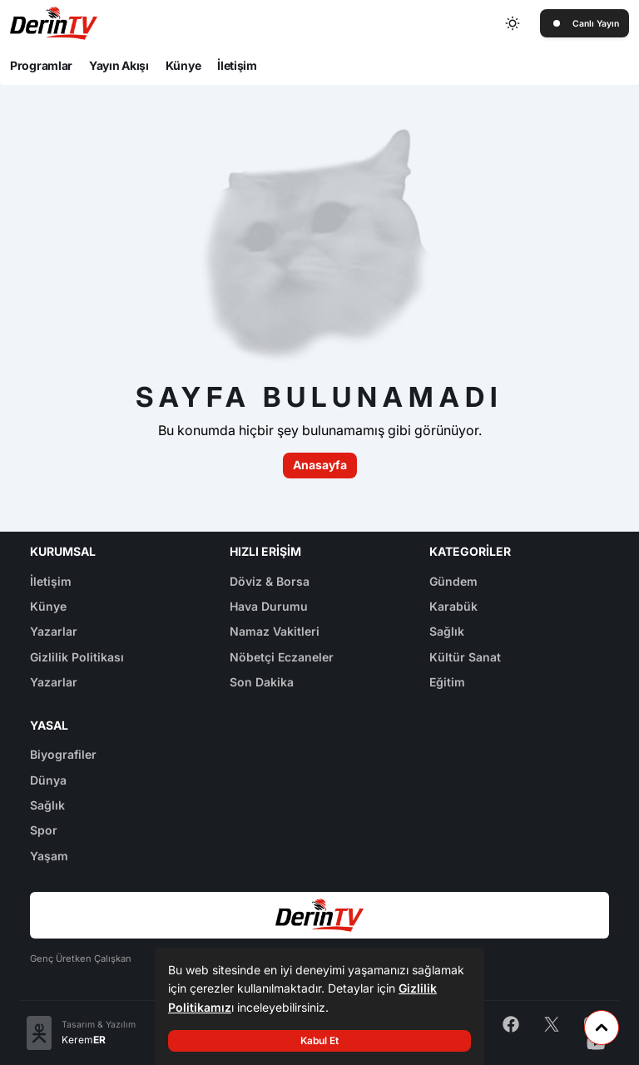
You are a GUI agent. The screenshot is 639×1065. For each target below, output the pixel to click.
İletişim (237, 65)
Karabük (453, 606)
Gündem (453, 581)
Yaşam (49, 856)
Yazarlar (53, 631)
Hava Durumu (269, 606)
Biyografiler (63, 754)
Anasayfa (320, 465)
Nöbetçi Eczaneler (282, 657)
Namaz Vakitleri (275, 631)
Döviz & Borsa (270, 581)
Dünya (48, 780)
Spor (43, 830)
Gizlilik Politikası (77, 657)
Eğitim (447, 682)
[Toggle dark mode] (513, 23)
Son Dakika (262, 682)
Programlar (41, 65)
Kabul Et (319, 1040)
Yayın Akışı (119, 65)
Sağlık (446, 631)
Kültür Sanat (465, 657)
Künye (183, 65)
